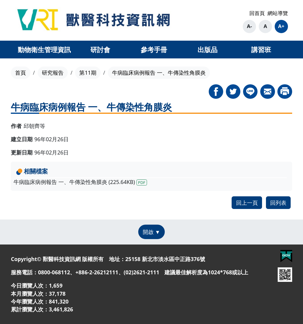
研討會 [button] (100, 49)
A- (249, 26)
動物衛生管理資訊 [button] (44, 49)
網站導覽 (277, 13)
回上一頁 (247, 202)
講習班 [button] (261, 49)
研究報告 (53, 72)
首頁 (20, 72)
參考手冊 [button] (154, 49)
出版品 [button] (207, 49)
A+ (281, 26)
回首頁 (257, 13)
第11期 (87, 72)
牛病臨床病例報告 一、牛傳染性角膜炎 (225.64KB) (80, 181)
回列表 (278, 202)
